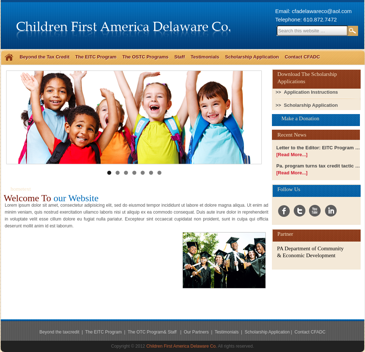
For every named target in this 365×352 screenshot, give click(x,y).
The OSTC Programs (145, 57)
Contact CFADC (302, 57)
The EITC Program (95, 57)
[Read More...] (292, 154)
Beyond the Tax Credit (44, 57)
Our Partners (197, 332)
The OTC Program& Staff (153, 332)
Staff (180, 57)
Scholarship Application (252, 57)
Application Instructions (311, 92)
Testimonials (204, 57)
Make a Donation (300, 118)
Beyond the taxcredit (59, 332)
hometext (21, 189)
